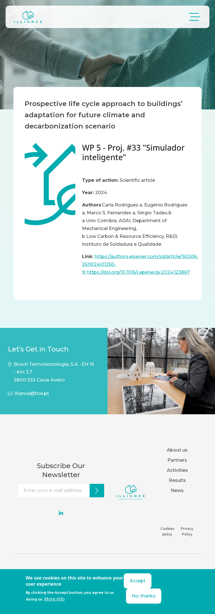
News (177, 490)
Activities (177, 470)
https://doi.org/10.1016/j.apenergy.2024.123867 (138, 272)
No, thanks (143, 596)
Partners (177, 460)
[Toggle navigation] (194, 17)
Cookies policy (167, 531)
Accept (137, 580)
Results (177, 480)
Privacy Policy (187, 531)
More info (54, 599)
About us (177, 450)
